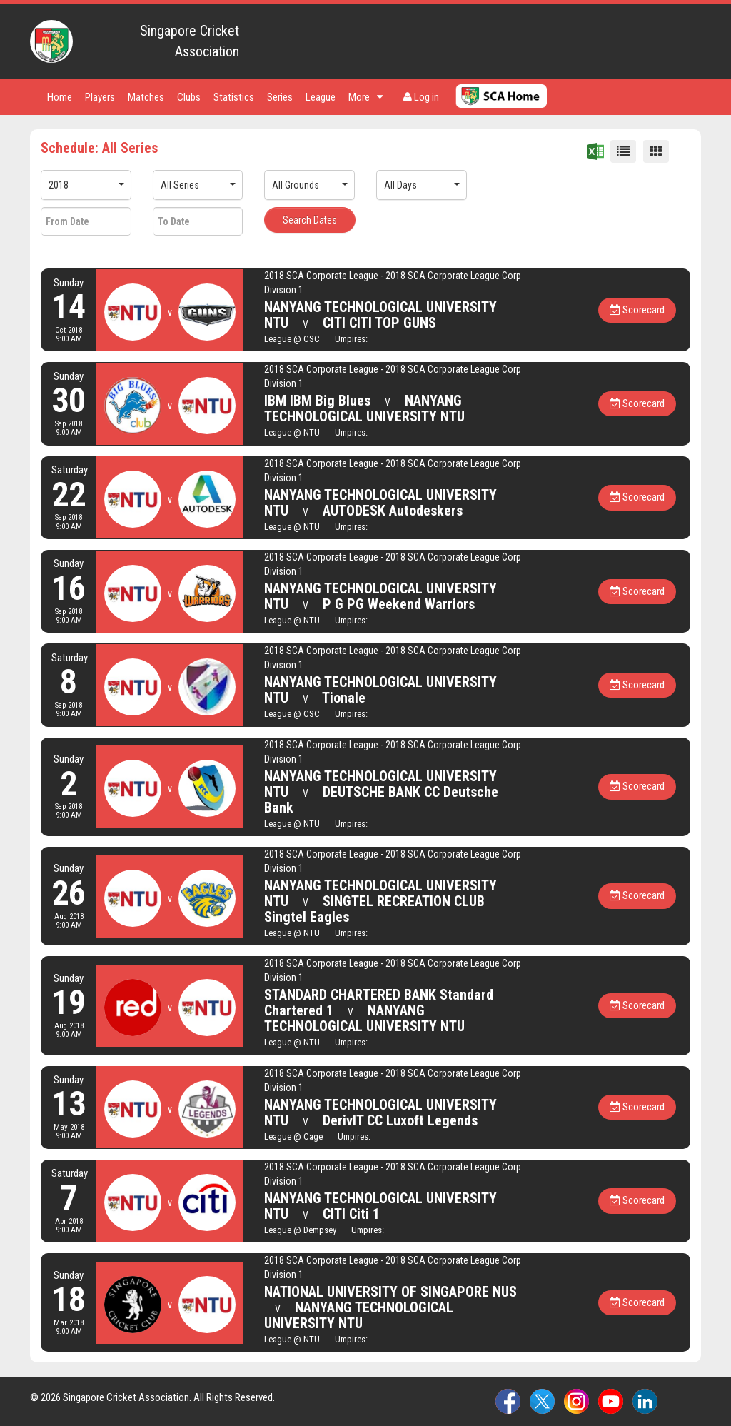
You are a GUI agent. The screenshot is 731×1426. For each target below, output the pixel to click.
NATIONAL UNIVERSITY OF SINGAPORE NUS (390, 1291)
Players (100, 97)
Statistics (233, 97)
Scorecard (637, 309)
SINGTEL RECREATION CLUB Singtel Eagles (374, 909)
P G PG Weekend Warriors (399, 604)
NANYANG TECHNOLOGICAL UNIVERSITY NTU (364, 408)
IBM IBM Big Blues (317, 400)
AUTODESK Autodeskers (393, 510)
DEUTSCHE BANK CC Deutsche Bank (381, 799)
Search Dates (310, 220)
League (321, 97)
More (365, 97)
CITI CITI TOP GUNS (379, 322)
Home (59, 97)
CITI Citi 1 (351, 1213)
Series (280, 97)
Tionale (344, 697)
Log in (421, 97)
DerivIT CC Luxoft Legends (400, 1120)
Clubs (189, 97)
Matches (146, 97)
